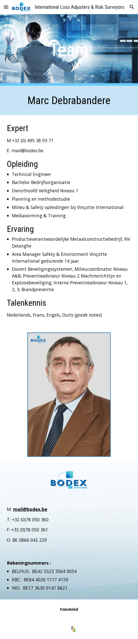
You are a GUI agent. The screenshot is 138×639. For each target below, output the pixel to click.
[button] (6, 7)
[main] (69, 50)
